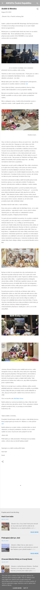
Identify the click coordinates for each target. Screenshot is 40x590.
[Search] (37, 3)
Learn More (17, 588)
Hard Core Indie (7, 516)
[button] (37, 9)
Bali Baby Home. (19, 398)
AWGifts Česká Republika (18, 3)
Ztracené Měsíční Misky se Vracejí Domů (16, 559)
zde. (27, 84)
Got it (25, 588)
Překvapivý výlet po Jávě (10, 538)
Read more (35, 532)
